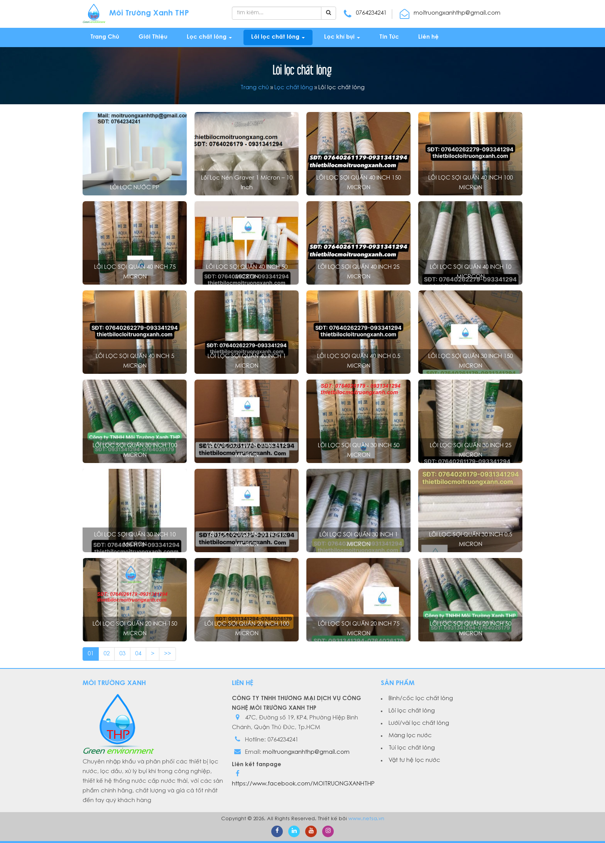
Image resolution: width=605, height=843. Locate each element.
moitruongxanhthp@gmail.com (306, 752)
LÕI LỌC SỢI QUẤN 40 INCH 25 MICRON (358, 272)
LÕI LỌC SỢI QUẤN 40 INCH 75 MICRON (135, 272)
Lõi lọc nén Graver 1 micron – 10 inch (246, 183)
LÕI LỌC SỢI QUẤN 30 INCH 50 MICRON (358, 450)
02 (106, 654)
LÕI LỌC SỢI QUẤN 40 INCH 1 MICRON (247, 361)
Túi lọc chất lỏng (412, 748)
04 (138, 654)
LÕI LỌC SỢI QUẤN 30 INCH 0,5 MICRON (470, 540)
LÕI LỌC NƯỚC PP (134, 188)
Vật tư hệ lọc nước (414, 760)
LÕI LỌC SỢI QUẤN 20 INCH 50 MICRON (470, 629)
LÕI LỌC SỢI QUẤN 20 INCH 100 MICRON (246, 629)
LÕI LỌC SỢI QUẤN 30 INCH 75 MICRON (246, 450)
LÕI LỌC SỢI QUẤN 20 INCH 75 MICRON (358, 629)
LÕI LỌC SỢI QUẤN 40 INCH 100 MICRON (470, 183)
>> (167, 654)
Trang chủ (254, 88)
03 (122, 654)
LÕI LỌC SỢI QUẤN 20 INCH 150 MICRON (135, 629)
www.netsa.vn (366, 818)
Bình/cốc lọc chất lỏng (421, 699)
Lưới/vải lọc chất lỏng (419, 723)
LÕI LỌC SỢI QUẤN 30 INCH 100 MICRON (135, 450)
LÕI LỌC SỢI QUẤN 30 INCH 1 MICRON (358, 540)
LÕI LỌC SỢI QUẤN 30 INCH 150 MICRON (470, 361)
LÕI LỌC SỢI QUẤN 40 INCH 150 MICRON (358, 183)
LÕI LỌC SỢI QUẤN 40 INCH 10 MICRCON (470, 272)
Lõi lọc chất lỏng (412, 711)
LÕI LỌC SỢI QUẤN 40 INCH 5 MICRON (135, 361)
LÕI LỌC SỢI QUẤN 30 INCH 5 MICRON (247, 540)
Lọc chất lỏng (293, 88)
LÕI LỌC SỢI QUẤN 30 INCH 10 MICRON (135, 540)
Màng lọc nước (410, 736)
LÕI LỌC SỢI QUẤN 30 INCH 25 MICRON (470, 450)
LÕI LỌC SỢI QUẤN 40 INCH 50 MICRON (246, 272)
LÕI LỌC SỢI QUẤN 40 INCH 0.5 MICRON (358, 361)
